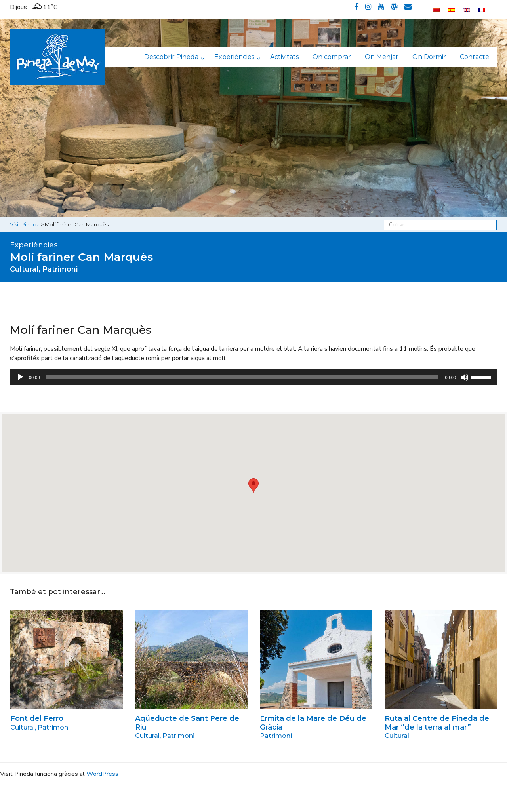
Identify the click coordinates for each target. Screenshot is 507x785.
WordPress (102, 774)
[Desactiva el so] (465, 377)
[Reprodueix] (20, 377)
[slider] (242, 377)
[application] (253, 377)
